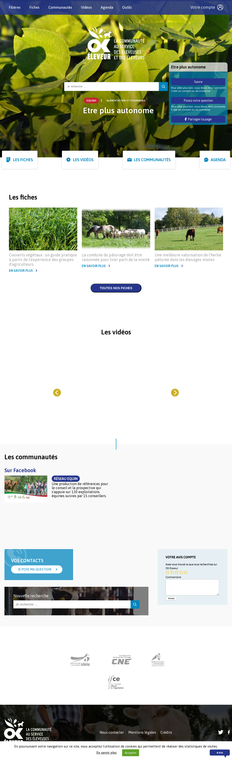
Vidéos (86, 7)
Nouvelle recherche (31, 595)
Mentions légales (142, 732)
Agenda (107, 7)
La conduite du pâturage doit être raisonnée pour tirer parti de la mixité (116, 257)
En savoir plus (21, 270)
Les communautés (152, 159)
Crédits (166, 732)
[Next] (175, 392)
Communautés (60, 7)
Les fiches (23, 159)
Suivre (198, 82)
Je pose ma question (34, 569)
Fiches (34, 7)
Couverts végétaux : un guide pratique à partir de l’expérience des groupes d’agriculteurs (43, 260)
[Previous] (57, 392)
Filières (15, 7)
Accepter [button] (130, 752)
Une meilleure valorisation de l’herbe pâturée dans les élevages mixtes (188, 257)
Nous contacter (112, 732)
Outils (127, 7)
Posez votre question (198, 100)
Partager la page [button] (198, 119)
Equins (91, 100)
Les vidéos (83, 159)
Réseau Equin (66, 479)
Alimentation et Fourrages (126, 100)
